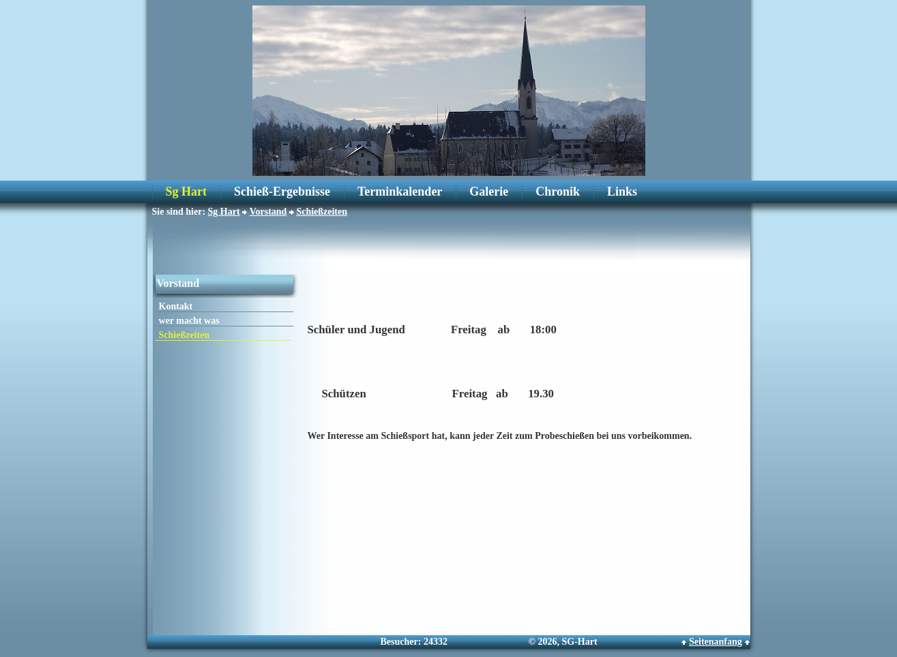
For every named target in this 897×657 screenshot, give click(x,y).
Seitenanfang (715, 642)
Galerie (488, 191)
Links (622, 191)
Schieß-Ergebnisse (282, 191)
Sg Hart (186, 191)
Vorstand (268, 212)
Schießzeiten (321, 212)
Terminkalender (399, 191)
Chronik (557, 191)
